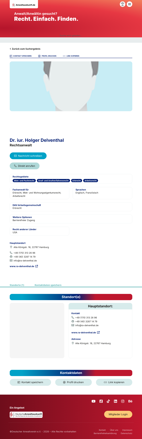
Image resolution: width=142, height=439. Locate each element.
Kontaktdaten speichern (48, 285)
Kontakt (102, 430)
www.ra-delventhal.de (24, 266)
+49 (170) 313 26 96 (24, 252)
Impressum (127, 430)
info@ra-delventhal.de (25, 260)
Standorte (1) (17, 285)
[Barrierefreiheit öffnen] (122, 4)
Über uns (114, 430)
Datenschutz (126, 433)
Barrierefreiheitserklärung (105, 433)
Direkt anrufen (24, 165)
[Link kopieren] (114, 382)
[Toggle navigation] (129, 4)
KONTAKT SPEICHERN (20, 56)
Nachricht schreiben (28, 155)
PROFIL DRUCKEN (47, 56)
